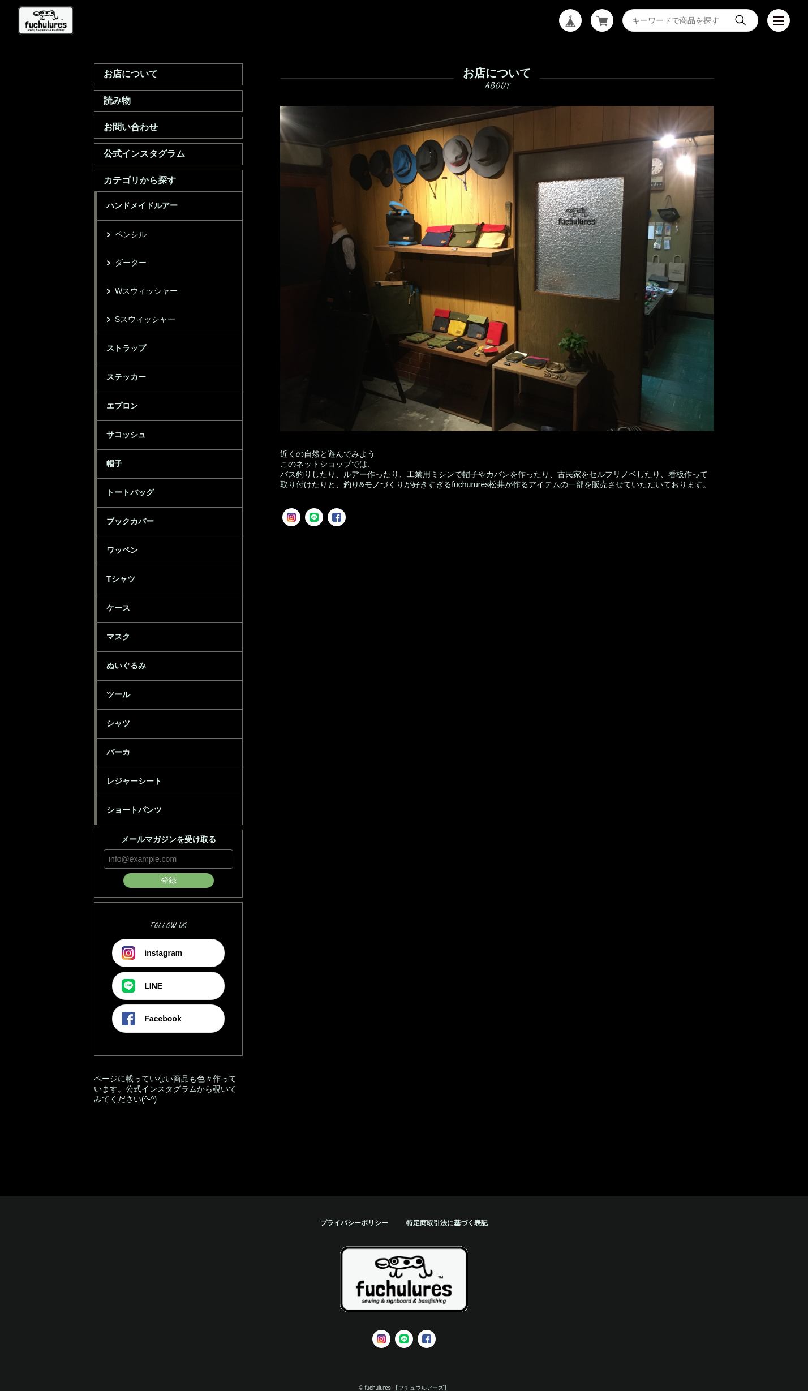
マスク (118, 636)
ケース (118, 607)
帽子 (114, 463)
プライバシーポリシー (354, 1223)
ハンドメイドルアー (142, 205)
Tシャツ (120, 578)
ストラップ (126, 348)
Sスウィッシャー (145, 319)
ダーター (131, 262)
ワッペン (122, 550)
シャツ (118, 723)
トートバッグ (130, 492)
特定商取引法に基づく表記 (447, 1223)
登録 (169, 880)
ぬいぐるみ (126, 665)
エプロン (122, 405)
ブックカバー (130, 521)
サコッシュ (126, 434)
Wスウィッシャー (146, 290)
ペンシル (131, 234)
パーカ (118, 752)
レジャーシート (134, 780)
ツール (118, 694)
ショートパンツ (134, 809)
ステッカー (126, 376)
